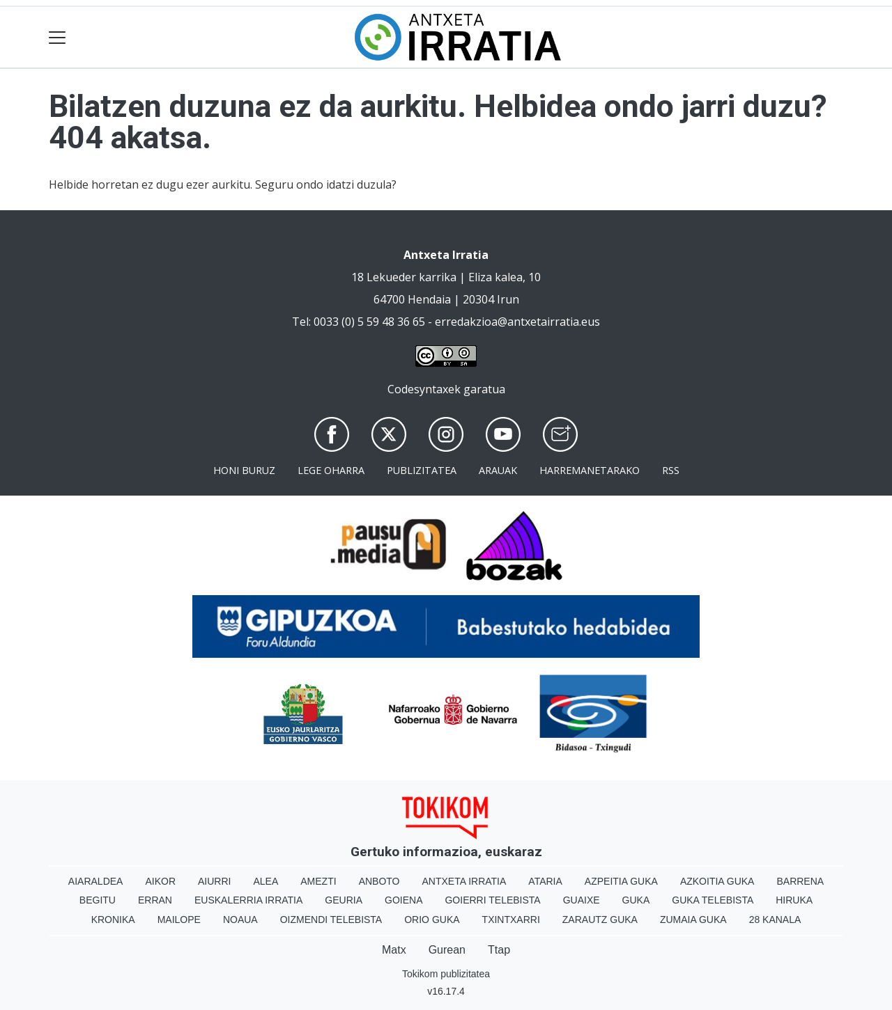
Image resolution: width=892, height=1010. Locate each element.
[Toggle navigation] (57, 37)
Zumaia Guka (693, 919)
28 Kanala (775, 919)
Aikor (160, 881)
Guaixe (581, 900)
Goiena (403, 900)
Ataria (545, 881)
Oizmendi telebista (331, 919)
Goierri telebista (492, 900)
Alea (265, 881)
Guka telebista (712, 900)
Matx (394, 950)
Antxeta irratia (464, 881)
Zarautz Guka (600, 919)
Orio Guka (431, 919)
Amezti (318, 881)
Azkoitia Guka (717, 881)
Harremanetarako (589, 470)
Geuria (343, 900)
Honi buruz (244, 470)
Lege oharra (331, 470)
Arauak (498, 470)
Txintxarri (511, 919)
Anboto (379, 881)
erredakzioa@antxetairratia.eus (517, 321)
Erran (155, 900)
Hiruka (794, 900)
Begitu (97, 900)
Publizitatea (421, 470)
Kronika (113, 919)
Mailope (179, 919)
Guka (636, 900)
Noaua (240, 919)
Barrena (800, 881)
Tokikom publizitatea (446, 973)
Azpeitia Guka (621, 881)
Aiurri (214, 881)
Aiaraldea (95, 881)
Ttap (499, 950)
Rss (670, 470)
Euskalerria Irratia (248, 900)
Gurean (447, 950)
